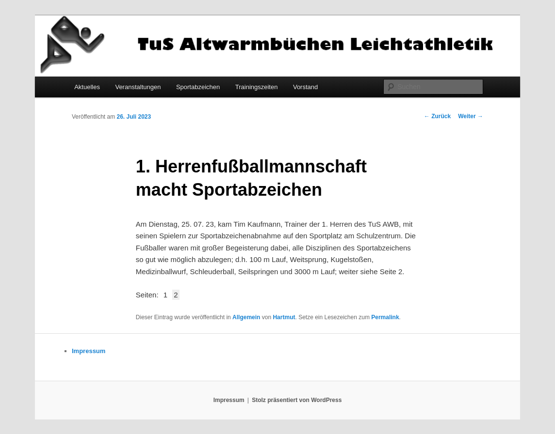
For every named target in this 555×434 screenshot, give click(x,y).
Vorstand (305, 87)
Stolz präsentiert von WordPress (297, 400)
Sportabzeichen (198, 87)
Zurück (437, 116)
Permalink (385, 317)
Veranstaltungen (138, 87)
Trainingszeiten (256, 87)
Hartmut (284, 317)
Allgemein (246, 317)
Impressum (88, 351)
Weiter (470, 116)
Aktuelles (87, 87)
